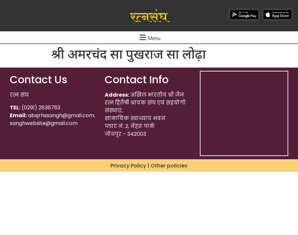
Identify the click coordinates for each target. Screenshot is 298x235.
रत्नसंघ (149, 17)
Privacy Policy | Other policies (149, 165)
